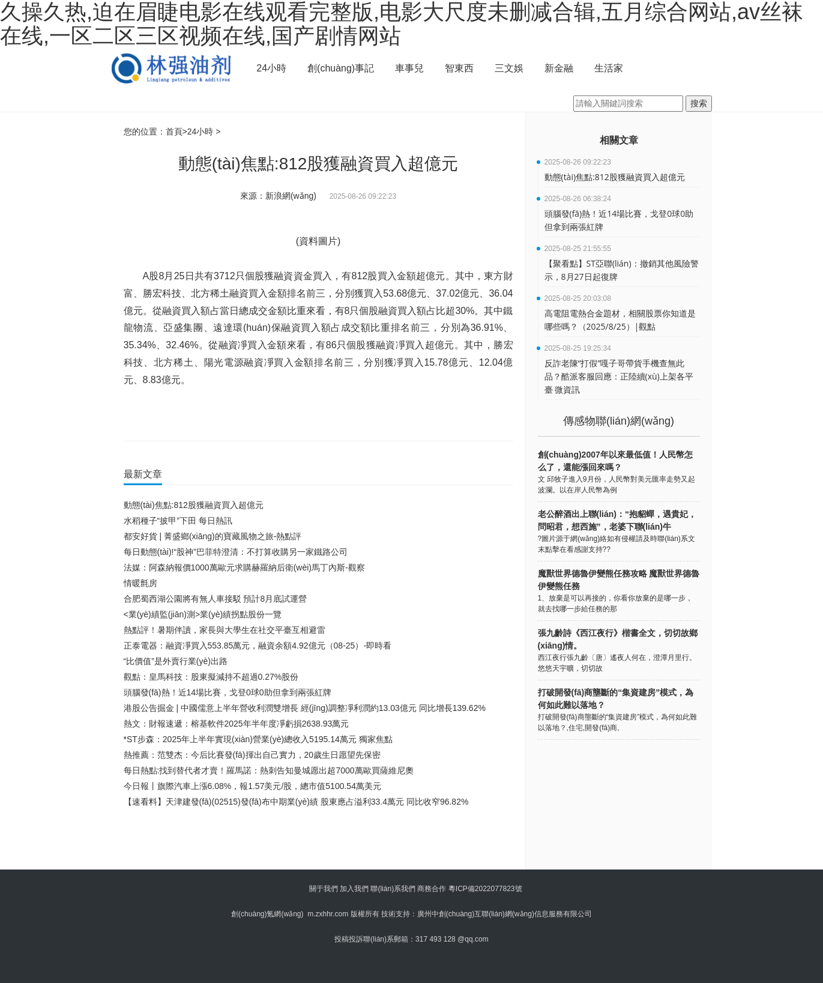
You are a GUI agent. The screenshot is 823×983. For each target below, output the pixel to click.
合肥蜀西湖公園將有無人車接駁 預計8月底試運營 (215, 598)
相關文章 (619, 140)
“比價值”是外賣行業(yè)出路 (176, 661)
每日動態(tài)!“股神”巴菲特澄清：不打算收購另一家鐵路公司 (236, 552)
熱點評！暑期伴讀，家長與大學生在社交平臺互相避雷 (224, 630)
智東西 (459, 68)
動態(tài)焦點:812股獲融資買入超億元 (194, 505)
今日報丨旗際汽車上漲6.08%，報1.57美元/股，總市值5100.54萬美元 (252, 786)
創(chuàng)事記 (340, 68)
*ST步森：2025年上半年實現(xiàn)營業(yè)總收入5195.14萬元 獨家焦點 (258, 739)
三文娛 (509, 68)
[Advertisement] (316, 842)
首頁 (174, 131)
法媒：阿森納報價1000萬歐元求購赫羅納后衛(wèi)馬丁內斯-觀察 (244, 567)
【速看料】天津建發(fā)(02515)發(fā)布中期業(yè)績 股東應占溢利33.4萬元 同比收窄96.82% (296, 801)
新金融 (558, 68)
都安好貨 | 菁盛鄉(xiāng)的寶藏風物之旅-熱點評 (213, 536)
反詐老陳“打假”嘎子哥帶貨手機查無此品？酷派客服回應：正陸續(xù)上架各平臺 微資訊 (618, 376)
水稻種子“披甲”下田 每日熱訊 (178, 520)
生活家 (608, 68)
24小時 (271, 68)
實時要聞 (246, 415)
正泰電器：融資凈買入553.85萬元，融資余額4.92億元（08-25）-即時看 (258, 645)
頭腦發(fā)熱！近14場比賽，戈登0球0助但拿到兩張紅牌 (227, 692)
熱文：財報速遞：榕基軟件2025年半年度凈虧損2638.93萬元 (236, 723)
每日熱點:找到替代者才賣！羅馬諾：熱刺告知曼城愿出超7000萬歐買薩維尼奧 (269, 770)
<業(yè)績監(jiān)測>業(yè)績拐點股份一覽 (203, 614)
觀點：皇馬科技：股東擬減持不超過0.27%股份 (211, 677)
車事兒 (409, 68)
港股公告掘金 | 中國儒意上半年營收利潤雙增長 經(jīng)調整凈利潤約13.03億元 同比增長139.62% (305, 708)
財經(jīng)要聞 (206, 415)
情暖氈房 (140, 583)
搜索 (698, 103)
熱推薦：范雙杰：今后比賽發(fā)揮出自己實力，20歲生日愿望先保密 (252, 755)
